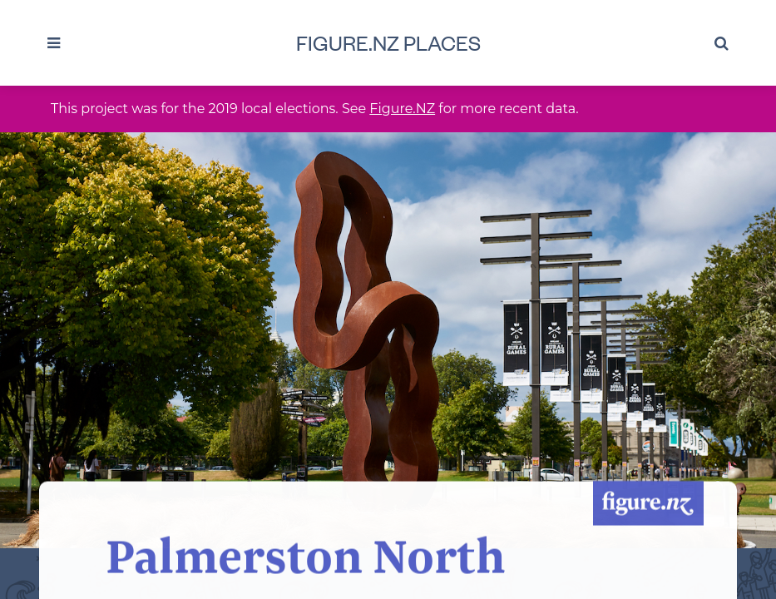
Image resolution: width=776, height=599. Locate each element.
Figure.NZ (402, 108)
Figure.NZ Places (388, 42)
